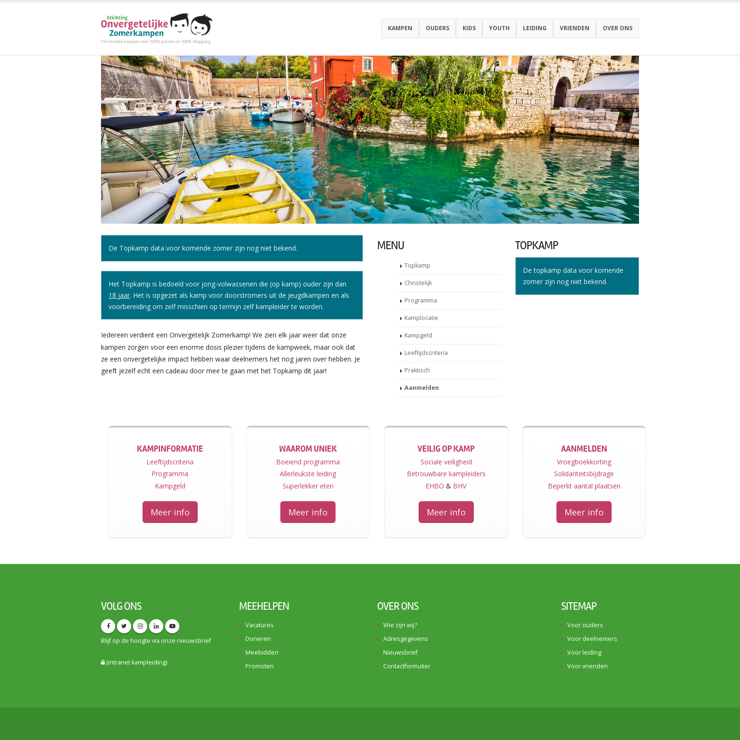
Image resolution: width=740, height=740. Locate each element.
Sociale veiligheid (446, 461)
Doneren (258, 639)
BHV (459, 485)
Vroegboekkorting (584, 461)
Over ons (617, 28)
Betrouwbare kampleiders (446, 473)
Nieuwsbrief (400, 652)
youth (499, 28)
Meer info (170, 512)
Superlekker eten (308, 485)
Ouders (437, 28)
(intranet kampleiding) (134, 662)
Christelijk (418, 283)
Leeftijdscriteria (426, 353)
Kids (469, 28)
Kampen (400, 28)
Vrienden (574, 28)
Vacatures (259, 625)
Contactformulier (406, 666)
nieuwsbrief (194, 641)
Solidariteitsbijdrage (584, 473)
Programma (420, 300)
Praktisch (417, 370)
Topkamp (417, 265)
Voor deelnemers (592, 639)
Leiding (535, 28)
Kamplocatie (421, 318)
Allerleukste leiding (308, 473)
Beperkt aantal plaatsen (584, 485)
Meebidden (261, 652)
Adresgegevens (405, 639)
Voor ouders (585, 625)
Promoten (259, 666)
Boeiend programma (308, 461)
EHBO (435, 485)
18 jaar (119, 295)
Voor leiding (584, 652)
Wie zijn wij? (400, 625)
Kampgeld (418, 335)
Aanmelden (421, 388)
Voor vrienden (587, 666)
